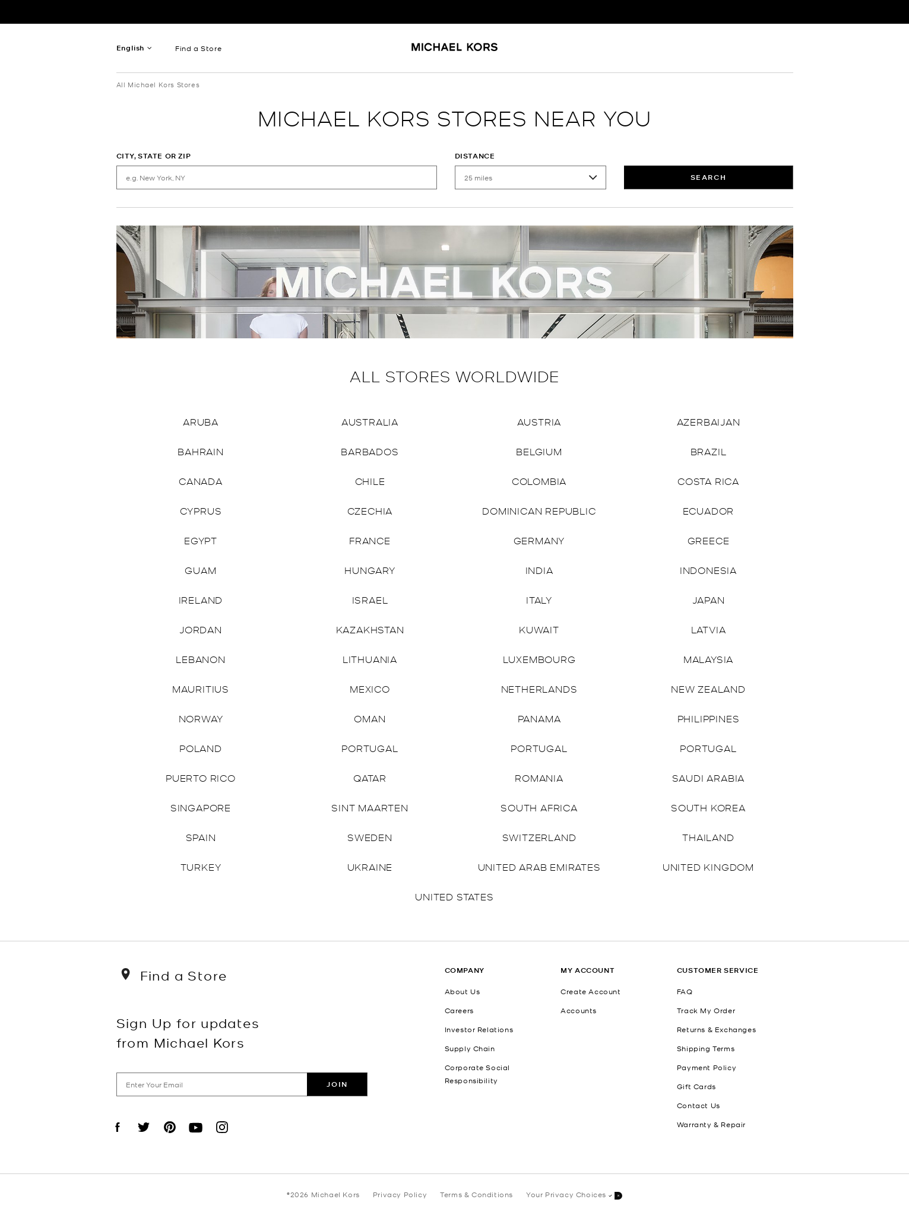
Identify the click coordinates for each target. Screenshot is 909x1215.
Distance (475, 156)
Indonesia (708, 569)
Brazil (709, 451)
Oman (369, 718)
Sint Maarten (369, 807)
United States (454, 896)
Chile (370, 480)
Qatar (370, 777)
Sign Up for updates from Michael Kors (188, 1032)
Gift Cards (696, 1086)
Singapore (200, 807)
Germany (539, 540)
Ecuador (708, 510)
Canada (201, 480)
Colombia (539, 480)
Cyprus (201, 510)
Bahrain (201, 451)
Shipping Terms (705, 1048)
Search (709, 177)
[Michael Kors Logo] (454, 51)
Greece (709, 540)
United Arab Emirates (539, 866)
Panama (539, 718)
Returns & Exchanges (716, 1029)
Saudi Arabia (708, 777)
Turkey (200, 866)
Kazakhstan (370, 629)
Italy (539, 599)
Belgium (539, 451)
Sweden (369, 836)
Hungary (369, 569)
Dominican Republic (539, 510)
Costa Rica (708, 480)
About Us (462, 991)
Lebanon (201, 658)
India (539, 569)
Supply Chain (470, 1048)
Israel (370, 599)
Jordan (200, 629)
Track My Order (706, 1010)
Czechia (370, 510)
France (370, 540)
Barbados (369, 451)
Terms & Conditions (476, 1194)
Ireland (201, 599)
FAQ (685, 991)
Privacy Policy (400, 1194)
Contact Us (698, 1105)
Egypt (200, 540)
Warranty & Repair (711, 1124)
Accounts (578, 1010)
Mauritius (200, 688)
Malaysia (708, 658)
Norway (201, 718)
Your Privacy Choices (574, 1195)
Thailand (708, 836)
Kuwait (539, 629)
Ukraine (370, 866)
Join (337, 1084)
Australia (369, 421)
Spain (201, 836)
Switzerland (539, 836)
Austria (539, 421)
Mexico (370, 688)
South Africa (539, 807)
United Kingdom (708, 866)
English (130, 48)
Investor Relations (479, 1029)
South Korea (708, 807)
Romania (539, 777)
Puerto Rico (201, 777)
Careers (459, 1010)
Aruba (200, 421)
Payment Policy (706, 1067)
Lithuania (370, 658)
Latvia (708, 629)
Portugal (369, 747)
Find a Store (198, 48)
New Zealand (708, 688)
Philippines (708, 718)
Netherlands (539, 688)
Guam (200, 569)
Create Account (590, 991)
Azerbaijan (708, 421)
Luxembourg (539, 658)
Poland (200, 747)
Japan (708, 599)
